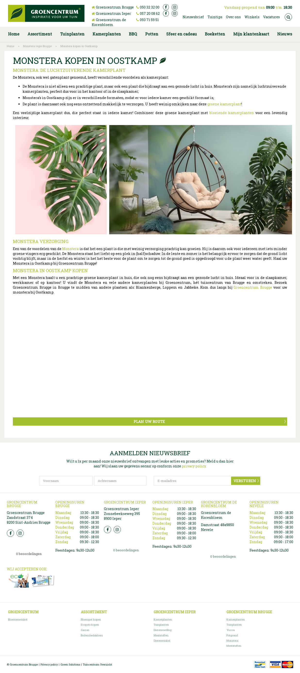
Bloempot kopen (91, 619)
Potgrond (232, 635)
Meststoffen (161, 635)
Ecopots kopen (90, 624)
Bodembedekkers (92, 635)
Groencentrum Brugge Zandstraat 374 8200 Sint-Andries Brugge (28, 517)
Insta (20, 533)
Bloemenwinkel (17, 619)
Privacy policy (49, 664)
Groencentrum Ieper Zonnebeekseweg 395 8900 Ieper (122, 513)
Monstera (70, 248)
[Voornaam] (66, 481)
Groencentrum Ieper (113, 13)
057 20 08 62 (150, 13)
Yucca (230, 630)
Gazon (85, 630)
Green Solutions (70, 664)
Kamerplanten (163, 619)
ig (175, 7)
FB (10, 533)
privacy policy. (194, 466)
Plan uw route (149, 421)
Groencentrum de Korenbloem (109, 22)
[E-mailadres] (207, 481)
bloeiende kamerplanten (231, 112)
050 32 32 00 (149, 7)
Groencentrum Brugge (115, 7)
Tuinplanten (161, 624)
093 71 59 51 (149, 19)
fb (166, 7)
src (288, 17)
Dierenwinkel (162, 640)
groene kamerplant (224, 104)
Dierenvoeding (163, 630)
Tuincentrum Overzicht (97, 664)
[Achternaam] (120, 481)
